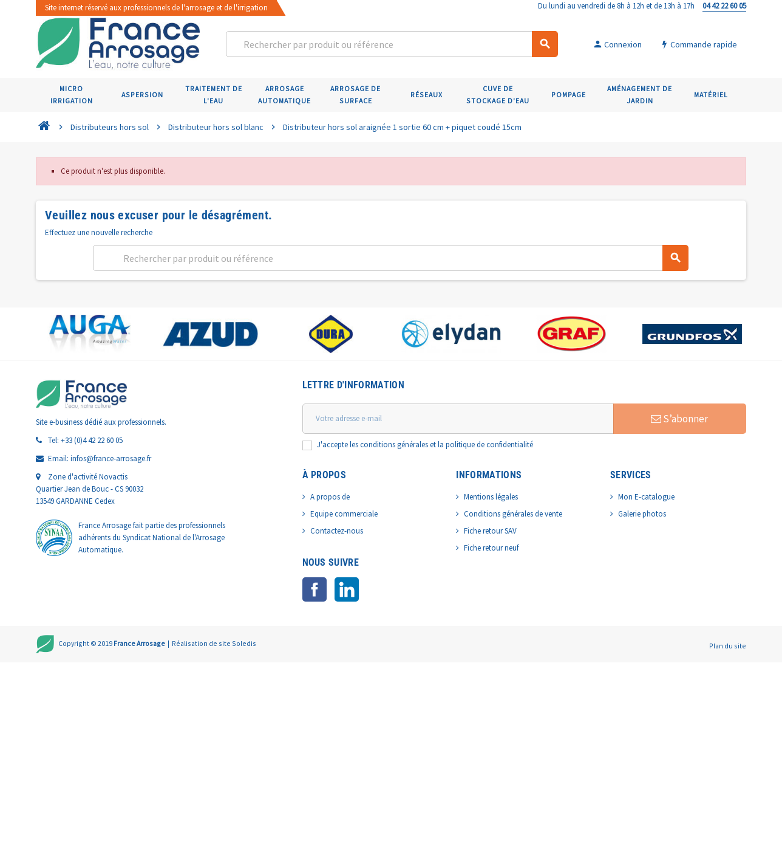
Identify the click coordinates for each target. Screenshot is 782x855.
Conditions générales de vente (513, 514)
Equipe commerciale (344, 514)
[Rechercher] (391, 44)
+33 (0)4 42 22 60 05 (92, 440)
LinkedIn (347, 589)
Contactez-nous (336, 531)
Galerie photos (642, 514)
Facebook (314, 589)
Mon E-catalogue (646, 497)
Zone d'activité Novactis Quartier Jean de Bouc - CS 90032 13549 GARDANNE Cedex (89, 489)
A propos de (330, 497)
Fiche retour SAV (490, 531)
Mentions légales (491, 497)
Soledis (244, 642)
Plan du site (727, 645)
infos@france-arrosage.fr (110, 458)
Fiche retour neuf (491, 548)
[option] (90, 333)
